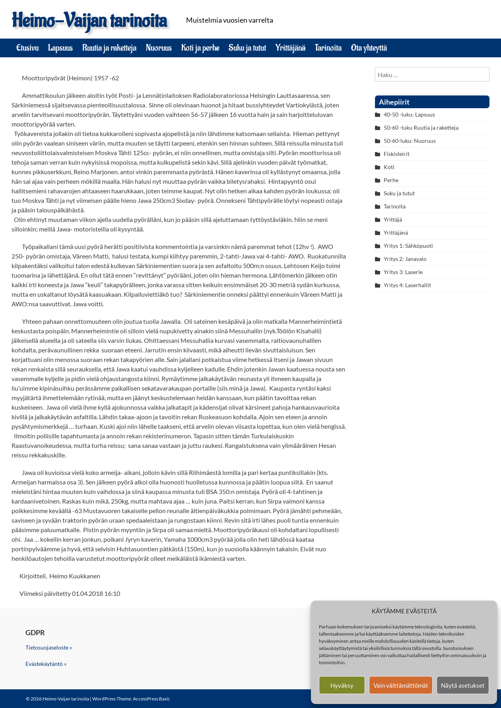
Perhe (391, 180)
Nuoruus (159, 47)
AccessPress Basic (151, 699)
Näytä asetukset (463, 685)
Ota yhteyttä (369, 47)
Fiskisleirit (397, 153)
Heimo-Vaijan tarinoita (89, 21)
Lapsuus (60, 47)
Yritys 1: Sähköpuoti (408, 245)
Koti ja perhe (200, 47)
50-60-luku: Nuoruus (410, 140)
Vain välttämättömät (400, 685)
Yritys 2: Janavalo (405, 258)
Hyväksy (341, 685)
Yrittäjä (393, 219)
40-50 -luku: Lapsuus (409, 114)
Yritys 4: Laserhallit (407, 285)
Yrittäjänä (290, 47)
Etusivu (27, 47)
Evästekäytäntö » (45, 663)
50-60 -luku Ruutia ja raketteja (421, 127)
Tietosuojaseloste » (48, 647)
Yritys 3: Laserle (403, 271)
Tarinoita (328, 47)
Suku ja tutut (247, 47)
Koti (389, 166)
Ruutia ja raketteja (109, 47)
